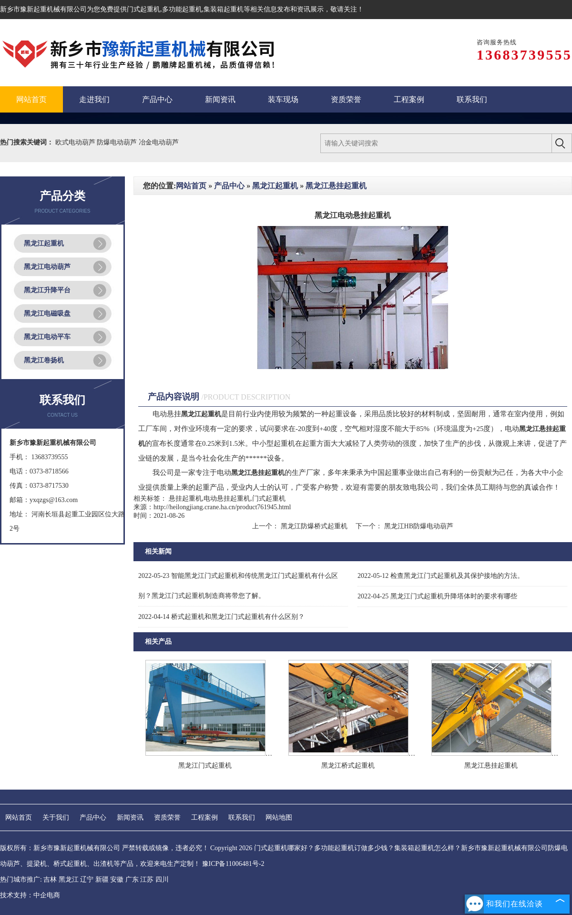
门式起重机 (143, 9)
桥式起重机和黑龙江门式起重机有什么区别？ (221, 616)
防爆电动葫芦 (118, 142)
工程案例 (204, 817)
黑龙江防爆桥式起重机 (314, 526)
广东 (132, 879)
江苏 (146, 879)
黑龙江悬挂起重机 (336, 186)
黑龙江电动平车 (47, 336)
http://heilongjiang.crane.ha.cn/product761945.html (222, 507)
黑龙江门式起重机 (205, 765)
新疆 (102, 879)
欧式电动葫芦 (76, 142)
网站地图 (279, 817)
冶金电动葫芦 (159, 142)
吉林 (50, 879)
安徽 (116, 879)
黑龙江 (69, 879)
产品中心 (229, 186)
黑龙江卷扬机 (44, 360)
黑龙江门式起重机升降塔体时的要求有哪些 (437, 596)
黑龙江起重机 (44, 243)
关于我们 (55, 817)
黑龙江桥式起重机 (348, 765)
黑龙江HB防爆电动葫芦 (417, 526)
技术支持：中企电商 (30, 895)
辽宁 (86, 879)
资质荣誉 (167, 817)
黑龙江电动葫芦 (47, 266)
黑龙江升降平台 (47, 290)
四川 (162, 879)
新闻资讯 (130, 817)
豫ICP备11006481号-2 (233, 863)
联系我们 (241, 817)
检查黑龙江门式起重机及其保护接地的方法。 (441, 575)
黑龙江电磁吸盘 (47, 313)
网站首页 (191, 186)
